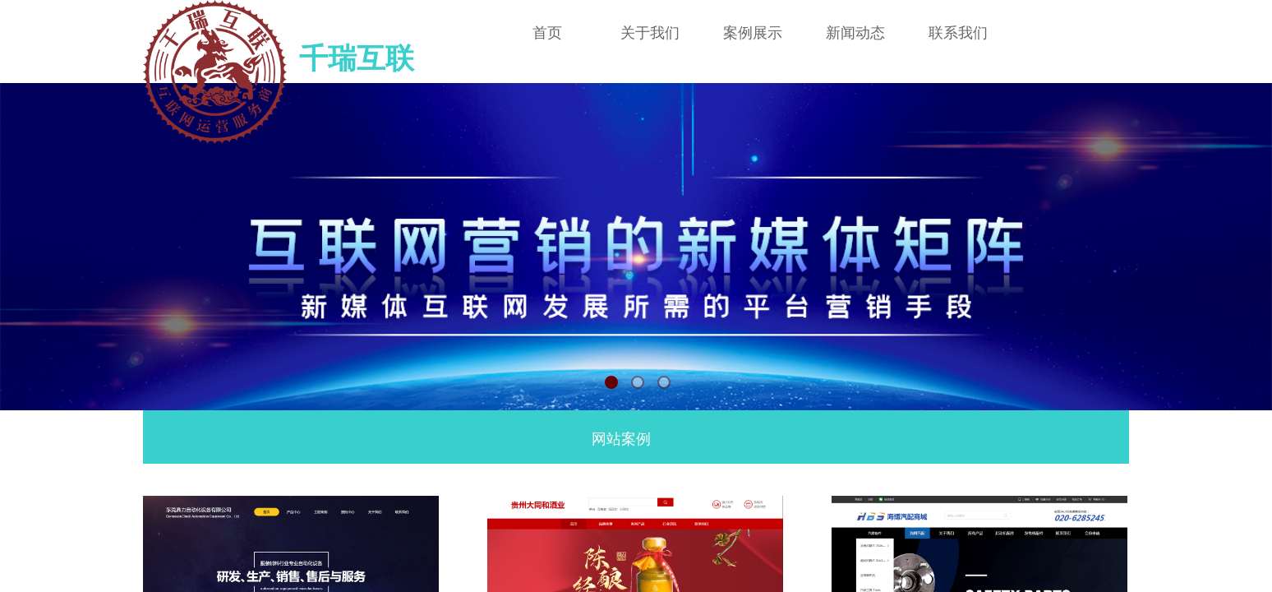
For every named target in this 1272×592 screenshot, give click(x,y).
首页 (547, 33)
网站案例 (621, 439)
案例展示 (752, 33)
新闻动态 (855, 33)
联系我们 (958, 33)
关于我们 (650, 33)
